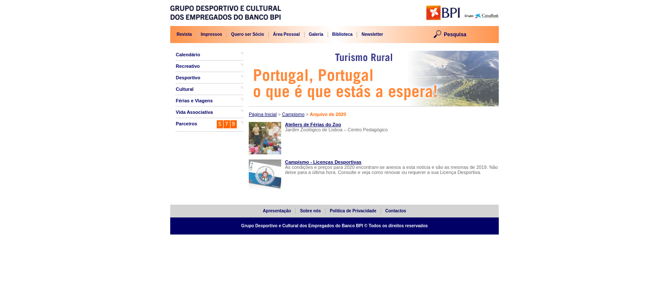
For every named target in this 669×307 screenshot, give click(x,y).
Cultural (185, 89)
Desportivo (188, 77)
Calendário (188, 54)
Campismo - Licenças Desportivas (323, 162)
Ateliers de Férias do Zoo (313, 124)
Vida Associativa (194, 112)
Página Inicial (262, 114)
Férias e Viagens (194, 100)
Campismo (293, 114)
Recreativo (188, 66)
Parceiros (186, 123)
